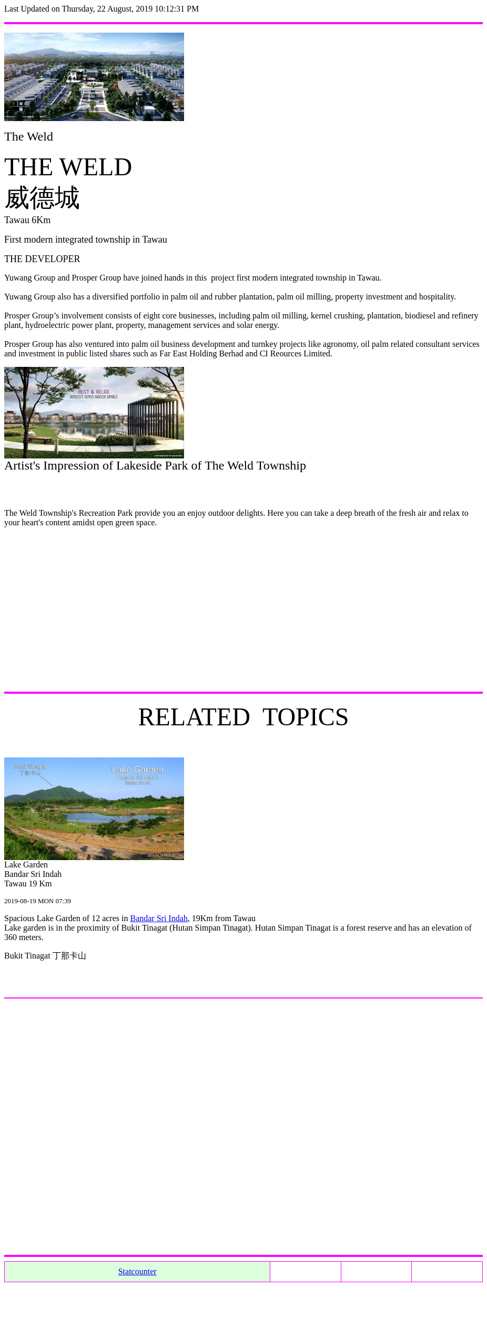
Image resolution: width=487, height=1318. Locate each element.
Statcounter (137, 1271)
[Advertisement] (243, 609)
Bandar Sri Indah (158, 918)
